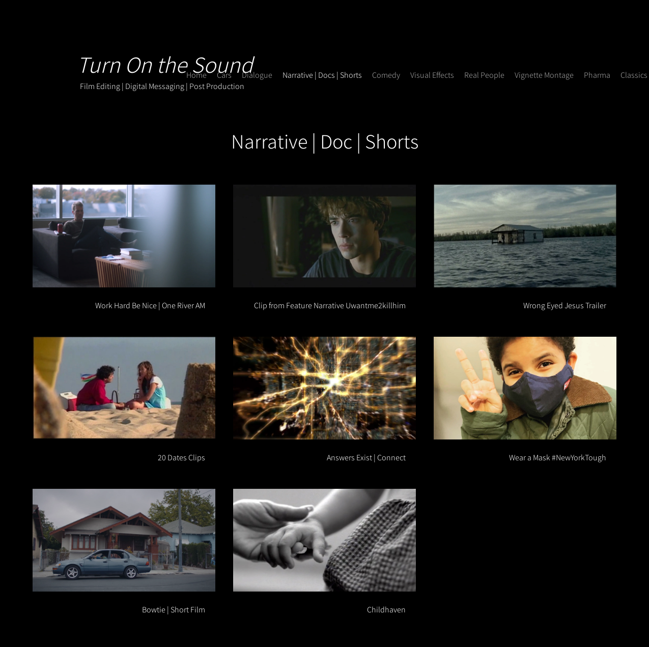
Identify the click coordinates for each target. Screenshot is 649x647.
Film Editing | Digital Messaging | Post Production (160, 86)
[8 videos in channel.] (324, 400)
